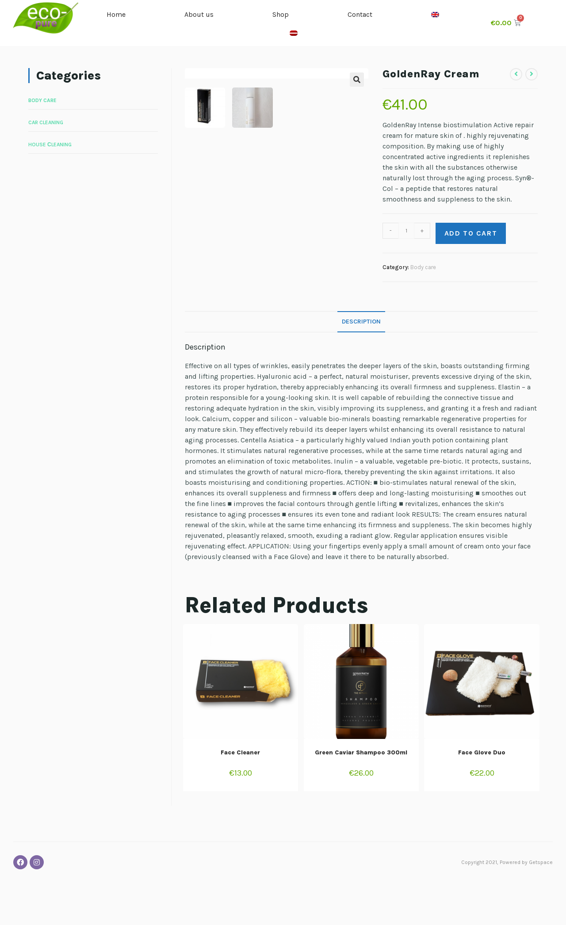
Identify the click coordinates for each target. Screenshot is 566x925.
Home (117, 14)
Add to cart (470, 233)
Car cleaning (45, 122)
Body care (423, 267)
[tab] (361, 365)
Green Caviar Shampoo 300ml (361, 795)
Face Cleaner (240, 795)
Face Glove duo (481, 795)
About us (200, 14)
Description (361, 365)
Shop (282, 14)
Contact (361, 14)
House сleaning (50, 144)
